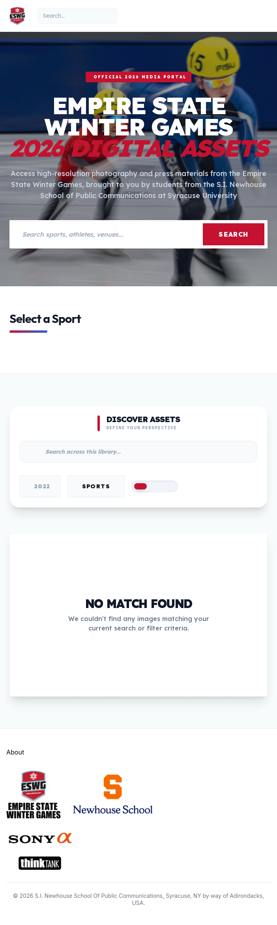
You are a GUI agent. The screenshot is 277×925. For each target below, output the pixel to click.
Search (234, 234)
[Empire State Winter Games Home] (17, 15)
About (15, 752)
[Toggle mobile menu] (260, 16)
